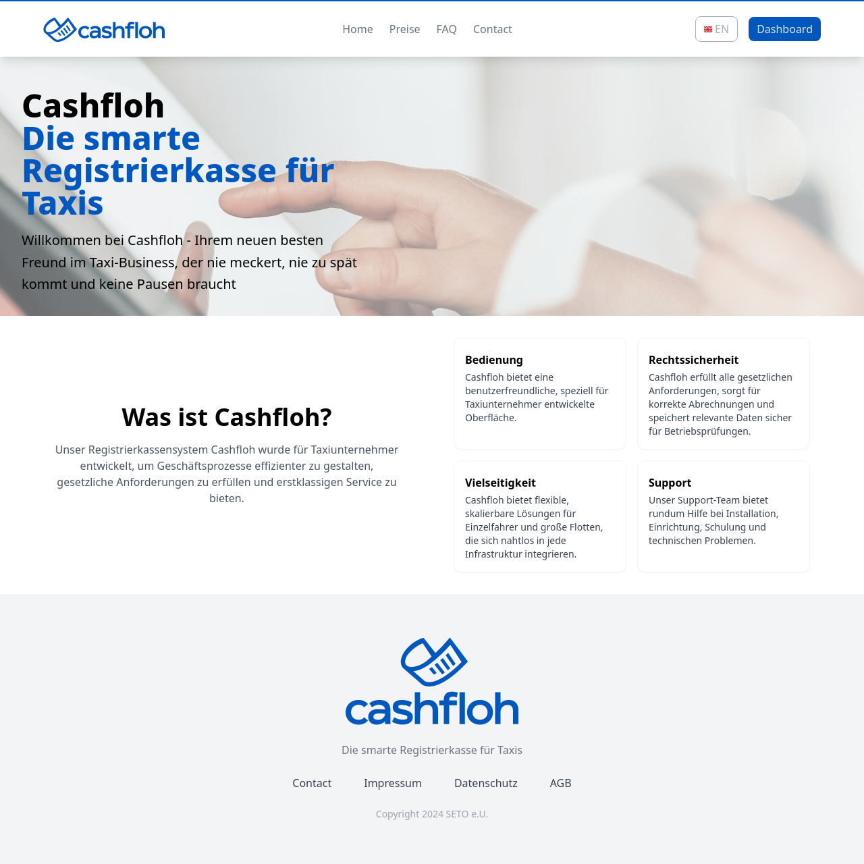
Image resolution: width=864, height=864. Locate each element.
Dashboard (785, 29)
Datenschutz (486, 783)
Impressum (393, 783)
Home (357, 29)
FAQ (447, 29)
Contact (492, 29)
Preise (405, 29)
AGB (561, 783)
